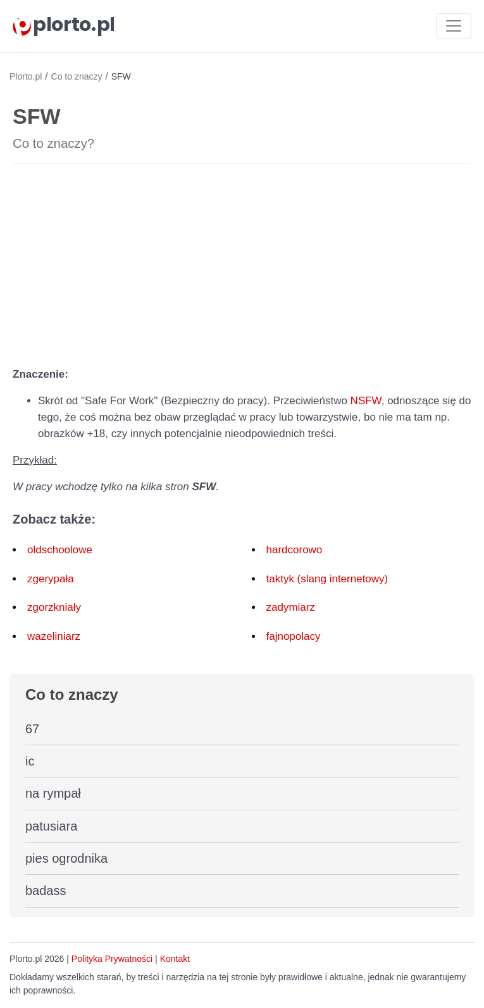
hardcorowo (294, 550)
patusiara (51, 826)
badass (45, 890)
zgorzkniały (54, 607)
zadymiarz (290, 607)
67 (32, 729)
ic (29, 761)
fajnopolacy (293, 636)
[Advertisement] (242, 262)
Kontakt (175, 959)
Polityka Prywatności (111, 959)
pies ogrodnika (66, 858)
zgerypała (50, 579)
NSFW (366, 401)
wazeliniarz (53, 636)
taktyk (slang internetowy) (327, 579)
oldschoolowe (59, 550)
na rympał (53, 793)
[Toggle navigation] (453, 26)
